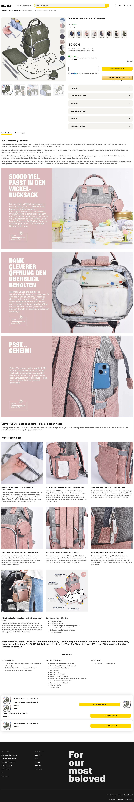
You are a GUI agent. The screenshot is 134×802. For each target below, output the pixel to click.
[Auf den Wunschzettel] (62, 21)
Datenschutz (5, 769)
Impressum (5, 776)
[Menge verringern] (71, 69)
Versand (81, 49)
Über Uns (38, 755)
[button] (115, 5)
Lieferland (72, 59)
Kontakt (37, 762)
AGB (2, 772)
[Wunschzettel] (120, 5)
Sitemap (38, 765)
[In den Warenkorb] (2, 16)
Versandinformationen (9, 758)
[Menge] (84, 69)
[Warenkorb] (127, 5)
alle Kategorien (23, 6)
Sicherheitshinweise (8, 762)
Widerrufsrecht (6, 765)
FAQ (36, 758)
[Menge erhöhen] (97, 69)
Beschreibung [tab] (6, 133)
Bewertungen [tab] (20, 133)
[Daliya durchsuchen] (69, 6)
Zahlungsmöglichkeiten (9, 755)
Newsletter (38, 769)
